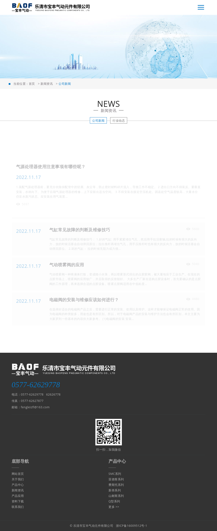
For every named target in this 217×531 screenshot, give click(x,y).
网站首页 (18, 474)
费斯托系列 (116, 485)
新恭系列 (114, 490)
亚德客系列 (116, 479)
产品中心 (18, 485)
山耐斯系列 (116, 496)
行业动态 (119, 120)
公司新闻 (98, 120)
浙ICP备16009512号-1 (131, 526)
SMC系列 (114, 474)
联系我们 (18, 507)
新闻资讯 (46, 84)
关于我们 (18, 479)
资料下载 (18, 501)
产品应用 (18, 496)
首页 (32, 84)
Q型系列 (114, 501)
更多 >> (113, 507)
